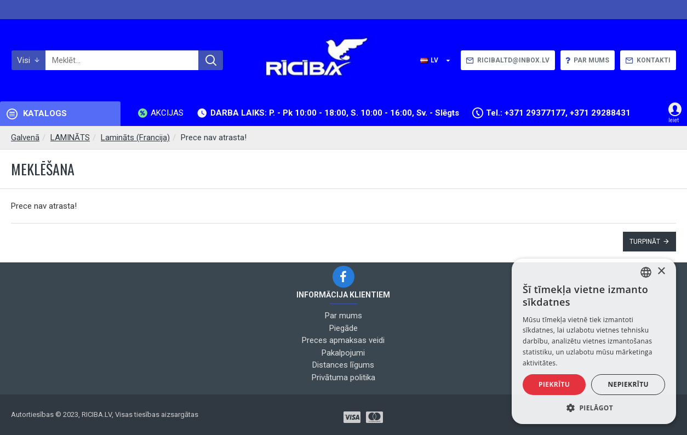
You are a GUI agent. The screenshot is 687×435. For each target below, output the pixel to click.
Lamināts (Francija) (135, 137)
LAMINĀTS (70, 137)
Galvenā (25, 137)
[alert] (594, 341)
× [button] (661, 271)
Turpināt (644, 241)
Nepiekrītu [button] (628, 384)
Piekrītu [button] (554, 384)
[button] (594, 407)
